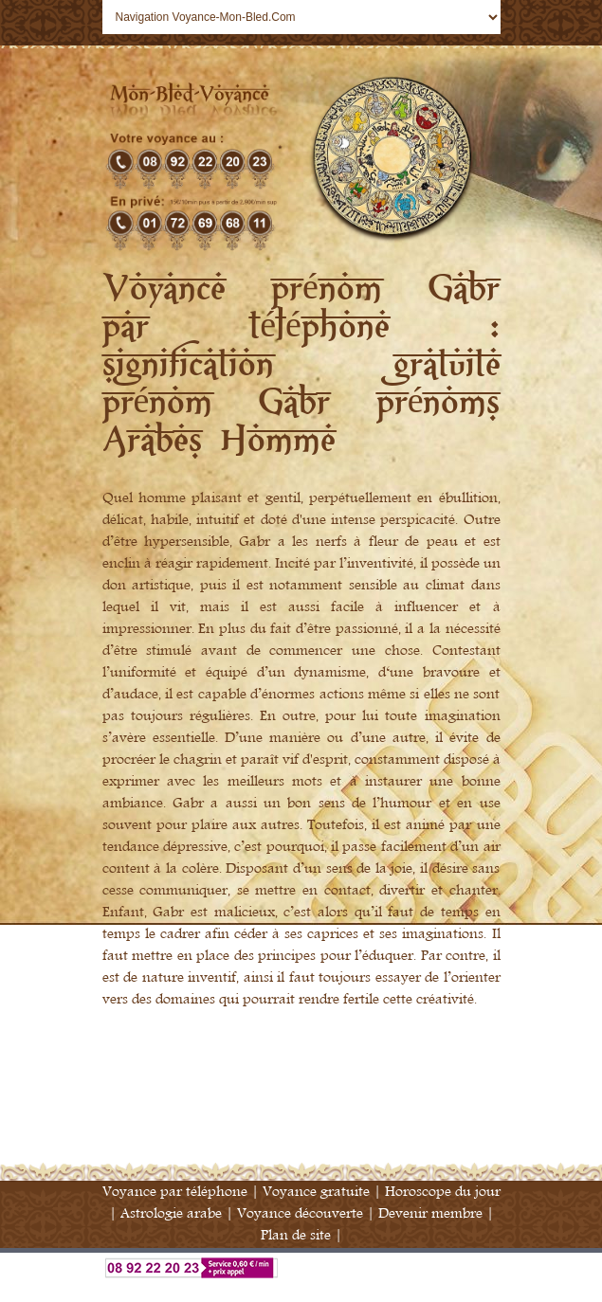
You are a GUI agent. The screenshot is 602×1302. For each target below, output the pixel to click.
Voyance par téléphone (174, 1191)
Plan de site (296, 1235)
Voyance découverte (300, 1213)
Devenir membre (430, 1213)
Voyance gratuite (316, 1191)
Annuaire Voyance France (301, 1290)
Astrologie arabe (171, 1213)
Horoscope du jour (443, 1191)
